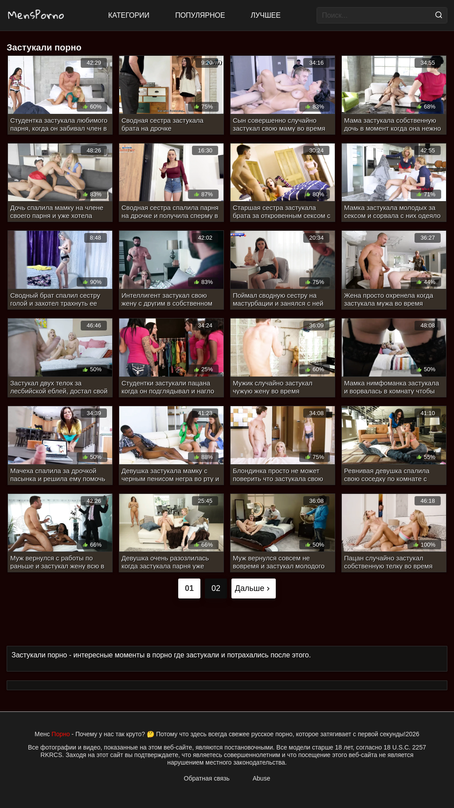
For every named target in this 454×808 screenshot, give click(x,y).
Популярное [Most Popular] (200, 15)
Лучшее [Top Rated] (266, 15)
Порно (60, 734)
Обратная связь (207, 778)
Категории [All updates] (128, 15)
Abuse (261, 778)
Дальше (254, 588)
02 (215, 588)
